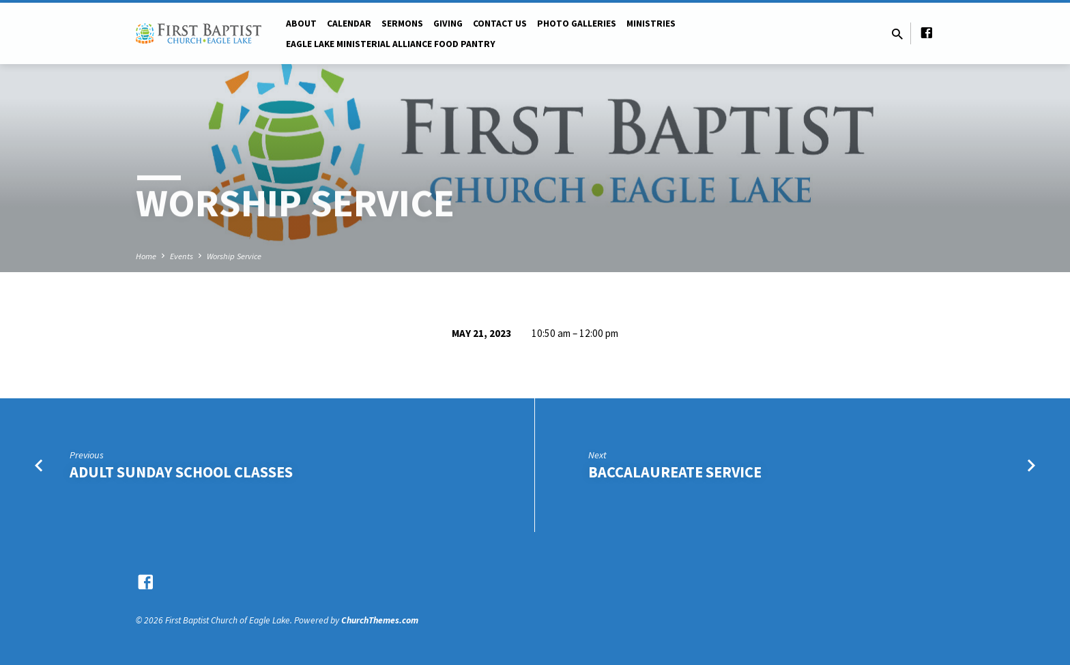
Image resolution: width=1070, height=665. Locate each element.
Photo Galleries (576, 23)
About (301, 23)
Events (181, 256)
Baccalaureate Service (675, 472)
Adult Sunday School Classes (181, 472)
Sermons (402, 23)
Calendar (349, 23)
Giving (448, 23)
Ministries (651, 23)
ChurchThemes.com (379, 620)
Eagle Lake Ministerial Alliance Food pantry (390, 44)
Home (146, 256)
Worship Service (234, 256)
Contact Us (500, 23)
